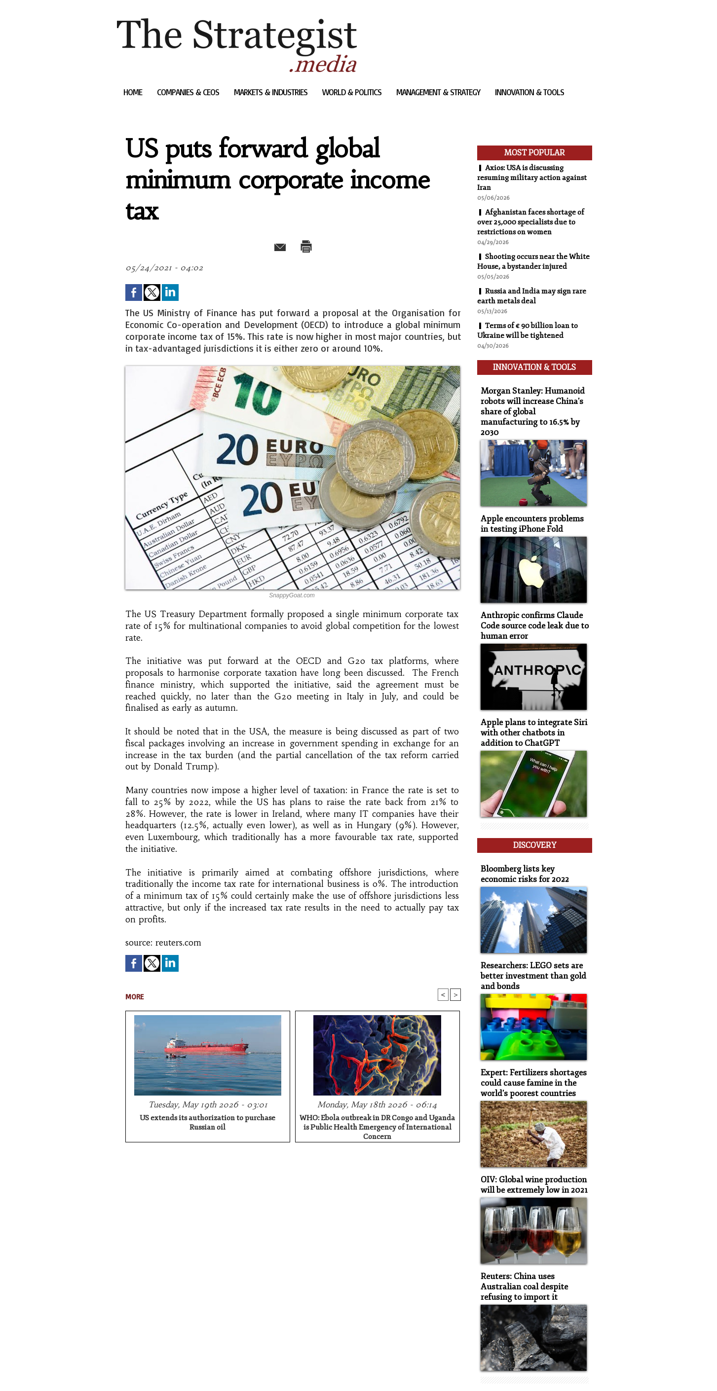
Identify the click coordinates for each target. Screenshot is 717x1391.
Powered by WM (221, 1368)
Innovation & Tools (529, 92)
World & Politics (352, 92)
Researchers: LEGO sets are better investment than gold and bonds (528, 949)
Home (133, 92)
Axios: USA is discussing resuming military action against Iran (524, 177)
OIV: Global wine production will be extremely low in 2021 (529, 1152)
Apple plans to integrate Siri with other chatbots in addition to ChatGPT (533, 716)
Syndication (176, 1368)
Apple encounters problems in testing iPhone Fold (531, 513)
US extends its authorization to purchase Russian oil (207, 1123)
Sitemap (134, 1368)
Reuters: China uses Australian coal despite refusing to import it (532, 1252)
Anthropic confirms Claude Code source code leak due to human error (529, 612)
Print (318, 244)
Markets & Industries (271, 92)
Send (269, 244)
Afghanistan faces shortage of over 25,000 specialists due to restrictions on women (534, 222)
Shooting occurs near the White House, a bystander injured (525, 266)
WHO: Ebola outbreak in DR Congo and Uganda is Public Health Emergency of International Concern (377, 1126)
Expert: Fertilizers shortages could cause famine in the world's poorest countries (527, 1053)
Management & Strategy (439, 92)
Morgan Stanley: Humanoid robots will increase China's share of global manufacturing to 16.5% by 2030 (531, 409)
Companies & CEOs (189, 92)
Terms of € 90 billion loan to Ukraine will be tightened (532, 340)
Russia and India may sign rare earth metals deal (528, 306)
